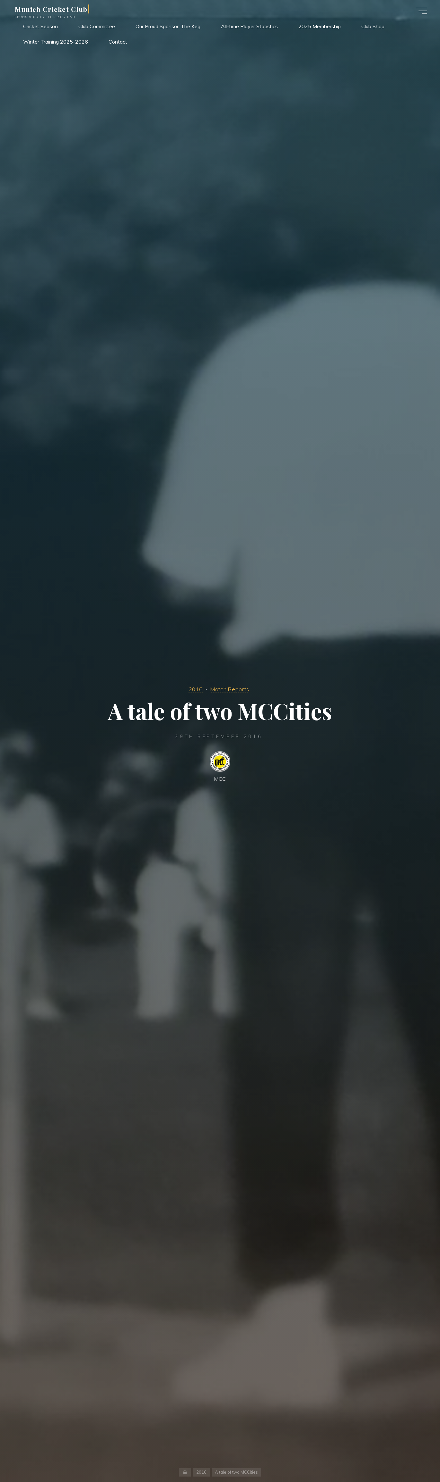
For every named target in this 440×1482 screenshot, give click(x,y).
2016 (196, 689)
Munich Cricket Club (51, 8)
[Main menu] (421, 11)
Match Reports (229, 689)
